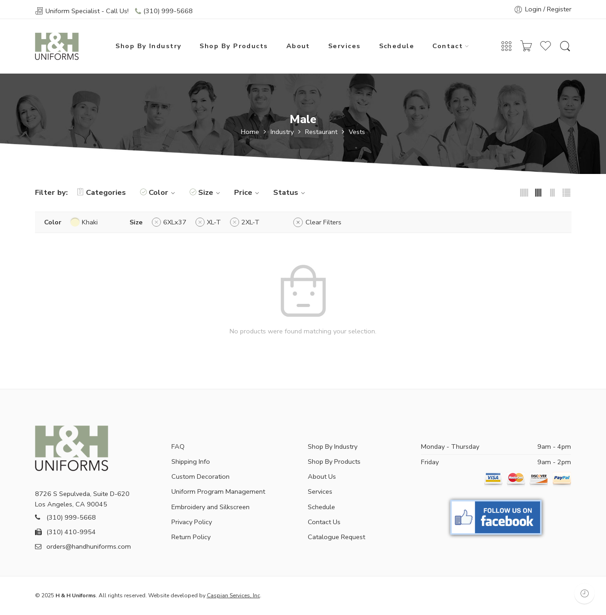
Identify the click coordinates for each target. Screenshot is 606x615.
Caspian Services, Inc (233, 595)
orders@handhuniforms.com (83, 546)
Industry (282, 132)
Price (248, 192)
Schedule (397, 45)
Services (344, 45)
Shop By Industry (148, 45)
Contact (447, 45)
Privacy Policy (191, 521)
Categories (101, 192)
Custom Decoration (200, 476)
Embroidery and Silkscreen (210, 506)
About (298, 45)
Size (210, 192)
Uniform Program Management (218, 491)
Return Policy (190, 536)
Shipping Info (190, 461)
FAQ (178, 446)
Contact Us (324, 521)
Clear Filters (323, 222)
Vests (357, 132)
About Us (322, 476)
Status (290, 192)
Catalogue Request (336, 536)
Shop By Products (234, 45)
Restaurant (321, 132)
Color (163, 192)
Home (250, 132)
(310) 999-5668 (168, 10)
